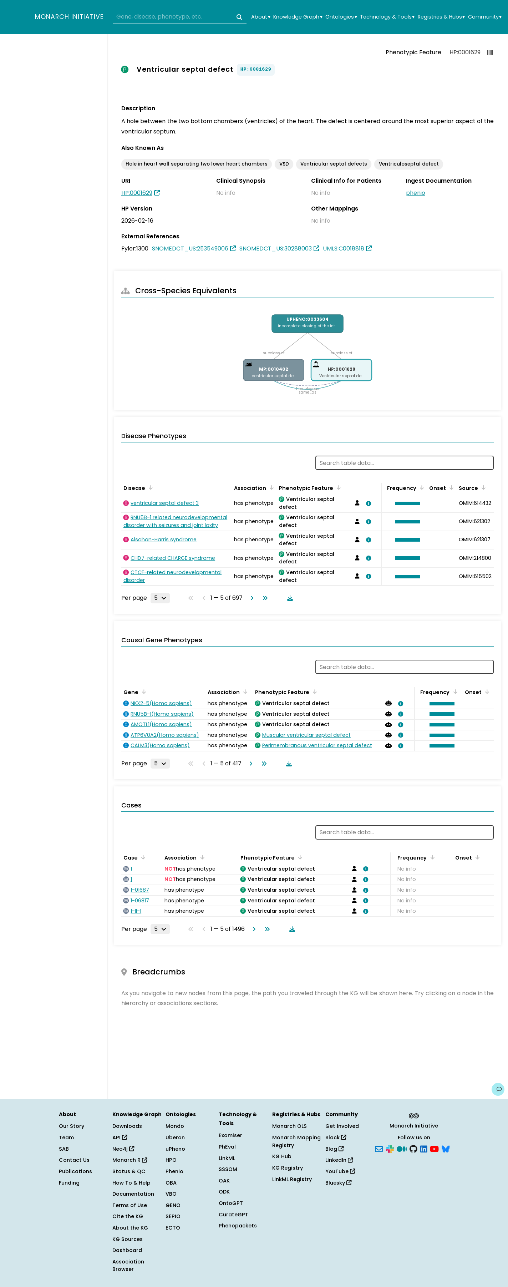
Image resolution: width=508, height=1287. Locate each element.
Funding (69, 1182)
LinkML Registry (292, 1179)
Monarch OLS (289, 1126)
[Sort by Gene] (142, 691)
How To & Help (131, 1182)
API (119, 1137)
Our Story (71, 1126)
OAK (224, 1180)
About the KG (130, 1227)
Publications (75, 1171)
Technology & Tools (387, 17)
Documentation (133, 1193)
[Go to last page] (263, 598)
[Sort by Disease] (149, 487)
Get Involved (342, 1126)
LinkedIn (339, 1160)
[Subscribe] (379, 1148)
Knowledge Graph (297, 17)
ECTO (173, 1227)
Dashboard (127, 1250)
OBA (171, 1182)
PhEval (227, 1146)
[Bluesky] (445, 1148)
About (260, 17)
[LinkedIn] (423, 1148)
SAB (64, 1148)
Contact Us (74, 1160)
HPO (171, 1160)
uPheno (175, 1148)
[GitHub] (413, 1148)
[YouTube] (434, 1148)
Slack (335, 1137)
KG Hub (281, 1156)
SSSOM (228, 1169)
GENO (173, 1205)
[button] (406, 503)
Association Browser (128, 1265)
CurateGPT (233, 1214)
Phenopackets (238, 1225)
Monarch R (129, 1160)
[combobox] (180, 17)
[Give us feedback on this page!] (498, 1089)
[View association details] (367, 503)
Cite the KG (127, 1216)
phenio (415, 193)
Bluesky (338, 1182)
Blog (334, 1148)
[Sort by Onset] (450, 487)
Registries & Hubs (441, 17)
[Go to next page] (250, 598)
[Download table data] (288, 598)
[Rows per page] (160, 598)
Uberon (175, 1137)
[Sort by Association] (270, 487)
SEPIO (173, 1216)
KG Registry (287, 1167)
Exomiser (230, 1135)
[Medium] (402, 1148)
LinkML (227, 1158)
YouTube (340, 1171)
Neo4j (123, 1148)
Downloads (127, 1126)
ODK (224, 1191)
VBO (171, 1193)
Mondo (175, 1126)
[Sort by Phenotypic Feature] (337, 487)
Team (66, 1137)
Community (485, 17)
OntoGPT (231, 1203)
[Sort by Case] (142, 857)
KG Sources (127, 1239)
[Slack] (390, 1148)
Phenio (174, 1171)
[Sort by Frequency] (420, 487)
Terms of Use (129, 1205)
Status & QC (129, 1171)
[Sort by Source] (482, 487)
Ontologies (341, 17)
